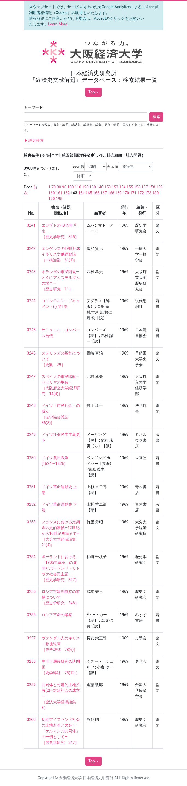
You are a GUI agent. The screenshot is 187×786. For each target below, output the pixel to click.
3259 (31, 684)
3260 (31, 719)
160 (51, 193)
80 (59, 187)
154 (122, 187)
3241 (31, 225)
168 (111, 193)
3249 (31, 434)
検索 (156, 117)
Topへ (93, 92)
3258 (31, 661)
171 (133, 193)
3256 (31, 615)
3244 (31, 301)
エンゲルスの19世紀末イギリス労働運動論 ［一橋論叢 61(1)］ (61, 254)
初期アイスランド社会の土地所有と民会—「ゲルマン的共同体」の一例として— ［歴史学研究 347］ (61, 731)
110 (78, 187)
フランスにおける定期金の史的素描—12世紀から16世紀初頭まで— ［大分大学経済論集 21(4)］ (61, 533)
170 (125, 193)
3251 (31, 487)
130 (92, 187)
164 (81, 193)
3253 (31, 522)
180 (155, 193)
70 (53, 187)
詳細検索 (34, 141)
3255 (31, 591)
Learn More (58, 24)
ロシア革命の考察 (57, 615)
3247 (31, 376)
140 (100, 187)
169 (118, 193)
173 (148, 193)
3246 (31, 353)
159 (159, 187)
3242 (31, 248)
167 (103, 193)
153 (115, 187)
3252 (31, 504)
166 (96, 193)
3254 (31, 557)
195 (59, 198)
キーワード (33, 107)
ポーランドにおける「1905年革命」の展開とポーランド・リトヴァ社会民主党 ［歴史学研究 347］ (61, 568)
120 (85, 187)
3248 (31, 405)
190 (51, 198)
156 (137, 187)
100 (70, 187)
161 (59, 193)
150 (107, 187)
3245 (31, 330)
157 (144, 187)
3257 (31, 638)
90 (64, 187)
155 (130, 187)
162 (66, 193)
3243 (31, 272)
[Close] (152, 7)
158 (152, 187)
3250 (31, 458)
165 (89, 193)
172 (141, 193)
